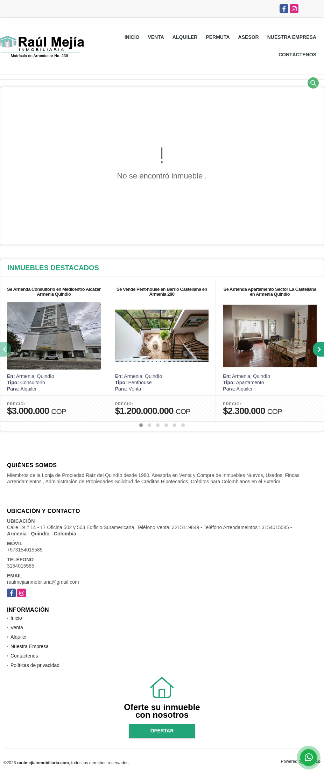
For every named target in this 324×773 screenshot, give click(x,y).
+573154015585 (25, 550)
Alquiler (185, 37)
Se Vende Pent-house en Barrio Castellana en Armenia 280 (162, 292)
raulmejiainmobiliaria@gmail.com (43, 582)
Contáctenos (297, 54)
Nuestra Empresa (291, 37)
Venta (156, 37)
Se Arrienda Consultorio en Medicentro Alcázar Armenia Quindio (54, 292)
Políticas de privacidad (34, 665)
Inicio (132, 37)
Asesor (248, 37)
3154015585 (20, 566)
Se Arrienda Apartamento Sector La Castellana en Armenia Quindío (269, 292)
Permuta (218, 37)
